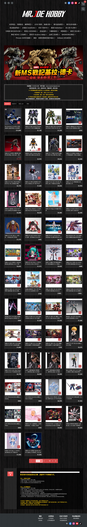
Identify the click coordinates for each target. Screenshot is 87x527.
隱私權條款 (76, 518)
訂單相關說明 (51, 520)
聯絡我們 (40, 518)
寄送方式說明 (63, 518)
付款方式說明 (63, 516)
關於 (40, 516)
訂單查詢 (51, 518)
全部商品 (51, 516)
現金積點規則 (76, 516)
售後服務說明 (63, 520)
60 (50, 461)
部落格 (40, 520)
